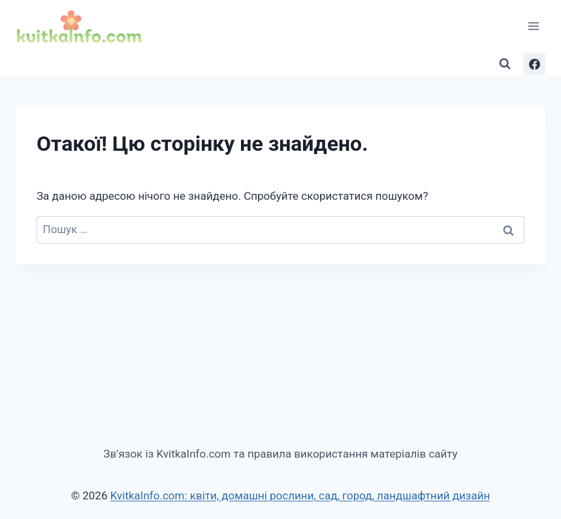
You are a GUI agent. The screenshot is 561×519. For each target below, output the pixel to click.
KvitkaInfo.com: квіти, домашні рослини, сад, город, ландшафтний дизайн (300, 495)
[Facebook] (534, 64)
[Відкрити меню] (533, 26)
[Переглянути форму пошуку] (505, 64)
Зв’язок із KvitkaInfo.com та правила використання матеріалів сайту (280, 453)
